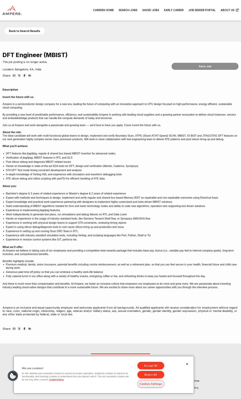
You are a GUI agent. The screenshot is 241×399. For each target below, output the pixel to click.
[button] (13, 376)
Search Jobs (128, 10)
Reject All (150, 374)
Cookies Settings (151, 383)
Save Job (205, 66)
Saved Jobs (150, 10)
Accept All (150, 365)
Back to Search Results (24, 31)
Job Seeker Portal (202, 10)
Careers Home (103, 10)
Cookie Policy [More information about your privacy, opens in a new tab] (56, 379)
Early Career (174, 10)
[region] (103, 375)
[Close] (187, 364)
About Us (229, 10)
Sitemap (195, 380)
